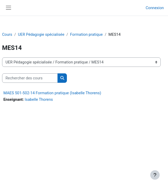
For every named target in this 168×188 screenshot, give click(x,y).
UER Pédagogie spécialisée (41, 34)
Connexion (155, 7)
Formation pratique (86, 34)
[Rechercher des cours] (30, 78)
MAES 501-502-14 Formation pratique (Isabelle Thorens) (52, 93)
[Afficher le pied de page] (155, 175)
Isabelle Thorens (39, 99)
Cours (7, 34)
